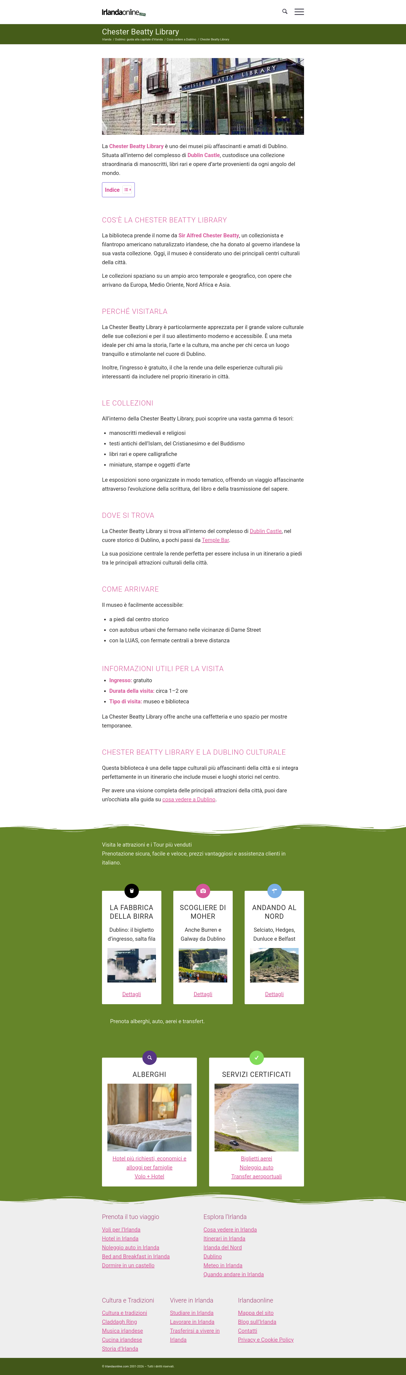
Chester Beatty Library (140, 31)
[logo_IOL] (124, 12)
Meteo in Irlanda (222, 1265)
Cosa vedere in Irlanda (230, 1229)
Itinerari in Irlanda (224, 1238)
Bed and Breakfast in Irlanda (136, 1256)
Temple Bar (215, 540)
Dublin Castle (266, 531)
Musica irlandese (122, 1331)
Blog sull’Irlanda (257, 1322)
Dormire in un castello (128, 1265)
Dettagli (131, 994)
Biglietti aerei (256, 1158)
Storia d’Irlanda (120, 1348)
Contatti (247, 1331)
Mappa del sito (256, 1313)
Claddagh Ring (119, 1322)
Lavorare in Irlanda (192, 1322)
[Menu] (297, 12)
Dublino (212, 1256)
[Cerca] (285, 12)
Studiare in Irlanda (192, 1313)
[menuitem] (285, 12)
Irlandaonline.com (117, 1366)
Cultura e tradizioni (124, 1313)
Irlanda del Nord (222, 1247)
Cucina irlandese (122, 1339)
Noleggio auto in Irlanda (130, 1247)
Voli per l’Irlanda (121, 1229)
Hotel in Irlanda (120, 1238)
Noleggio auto (257, 1167)
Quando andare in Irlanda (233, 1274)
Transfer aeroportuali (256, 1176)
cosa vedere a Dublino (189, 799)
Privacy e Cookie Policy (266, 1339)
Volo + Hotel (149, 1176)
